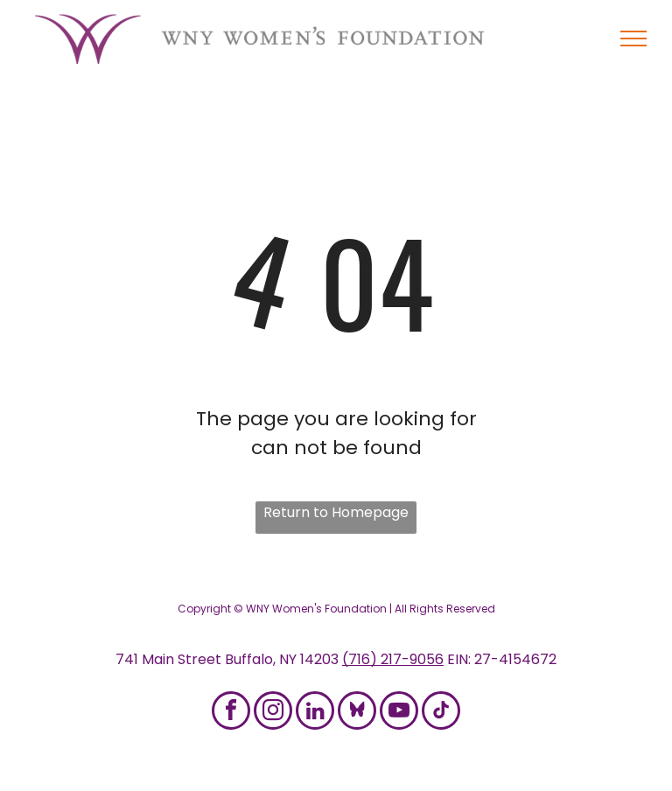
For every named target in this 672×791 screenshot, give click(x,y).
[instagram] (273, 712)
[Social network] (357, 712)
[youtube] (399, 712)
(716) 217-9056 (393, 659)
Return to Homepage (336, 512)
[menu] (633, 38)
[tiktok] (441, 712)
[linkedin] (315, 712)
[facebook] (231, 712)
